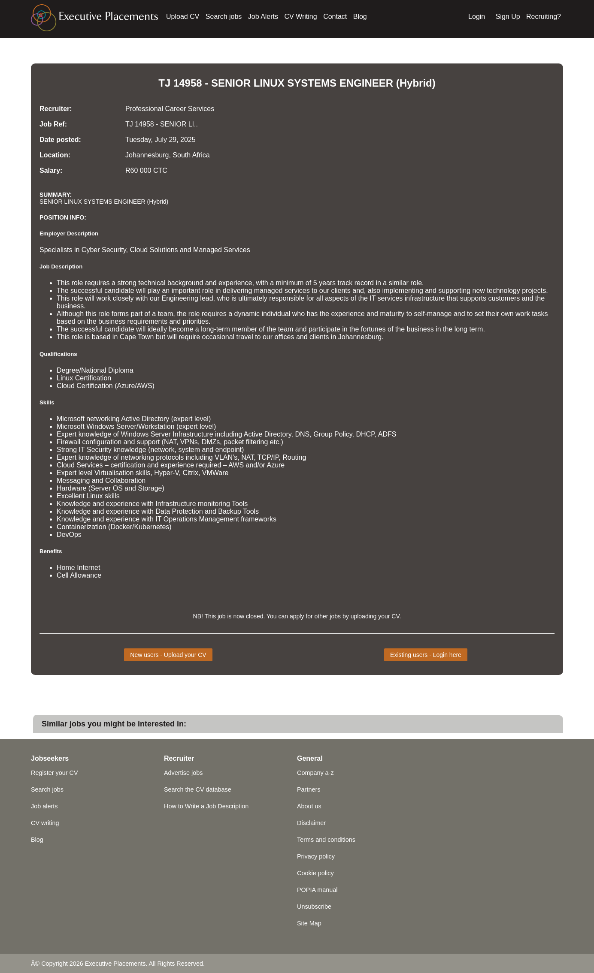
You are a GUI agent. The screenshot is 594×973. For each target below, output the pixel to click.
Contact (335, 16)
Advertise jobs (183, 772)
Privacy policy (316, 856)
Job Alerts (263, 16)
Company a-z (315, 772)
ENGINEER (366, 83)
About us (309, 806)
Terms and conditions (326, 839)
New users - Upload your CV (168, 654)
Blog (360, 16)
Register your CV (54, 772)
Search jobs (224, 16)
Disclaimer (311, 822)
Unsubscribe (314, 906)
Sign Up (508, 16)
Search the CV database (197, 789)
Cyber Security (104, 249)
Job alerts (44, 806)
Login (476, 16)
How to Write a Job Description (206, 806)
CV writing (45, 822)
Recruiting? (543, 16)
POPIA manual (317, 889)
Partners (308, 789)
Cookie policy (315, 873)
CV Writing (301, 16)
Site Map (309, 923)
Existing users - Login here (425, 654)
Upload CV (182, 16)
